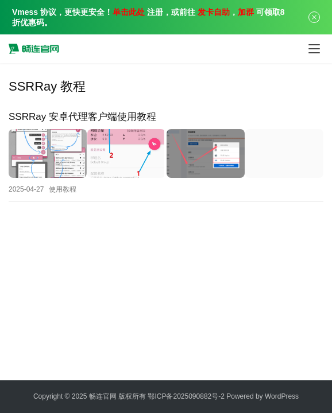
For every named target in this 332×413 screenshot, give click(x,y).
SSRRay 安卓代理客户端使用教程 (82, 116)
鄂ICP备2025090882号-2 (186, 396)
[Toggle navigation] (314, 48)
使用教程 (62, 188)
